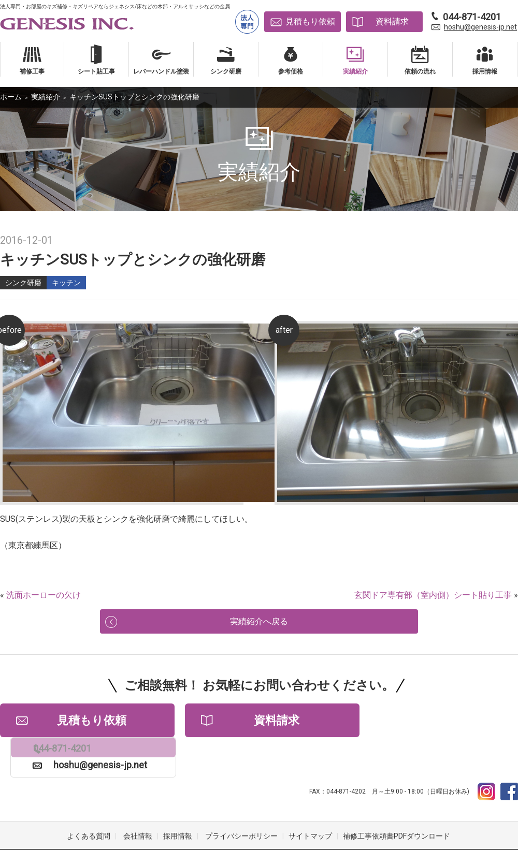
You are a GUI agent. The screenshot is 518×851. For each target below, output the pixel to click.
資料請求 (392, 21)
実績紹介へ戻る (259, 627)
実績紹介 (45, 97)
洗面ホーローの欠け (43, 595)
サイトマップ (310, 809)
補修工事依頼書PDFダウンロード (396, 809)
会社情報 (137, 809)
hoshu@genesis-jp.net (480, 27)
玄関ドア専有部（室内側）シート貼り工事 (433, 595)
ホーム (11, 97)
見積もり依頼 (310, 21)
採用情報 (177, 809)
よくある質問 (88, 809)
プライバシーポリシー (241, 809)
